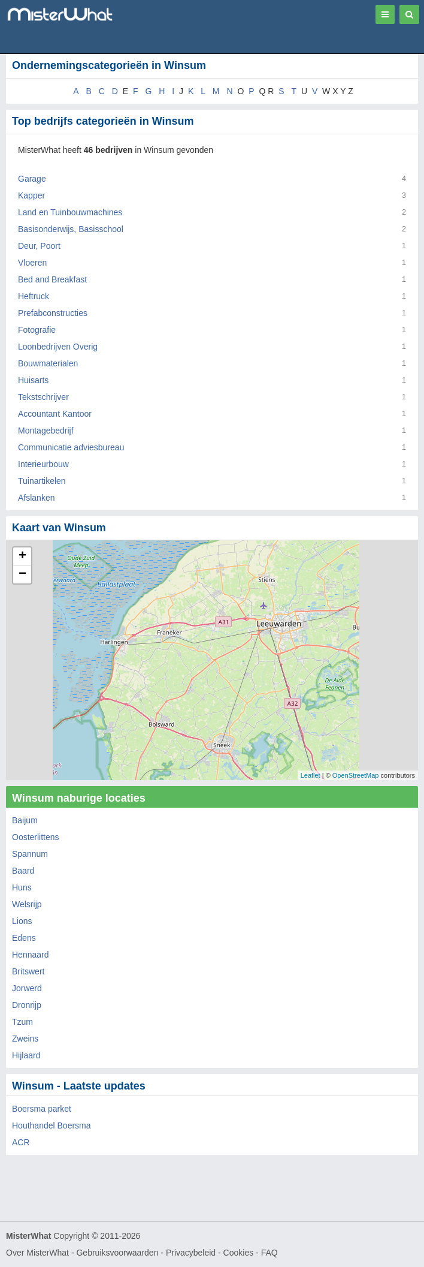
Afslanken (36, 497)
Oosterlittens (35, 837)
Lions (22, 921)
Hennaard (30, 954)
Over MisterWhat (37, 1252)
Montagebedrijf (46, 430)
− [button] (22, 574)
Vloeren (32, 262)
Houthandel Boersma (51, 1125)
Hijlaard (26, 1055)
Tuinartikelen (42, 481)
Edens (24, 938)
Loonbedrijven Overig (58, 346)
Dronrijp (26, 1005)
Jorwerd (27, 988)
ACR (21, 1142)
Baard (23, 870)
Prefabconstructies (52, 313)
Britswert (28, 971)
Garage (32, 178)
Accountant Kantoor (55, 414)
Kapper (31, 195)
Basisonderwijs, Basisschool (70, 229)
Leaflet (310, 775)
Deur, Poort (39, 246)
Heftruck (33, 296)
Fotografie (37, 330)
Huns (22, 887)
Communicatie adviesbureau (71, 447)
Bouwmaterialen (48, 363)
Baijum (25, 820)
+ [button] (22, 556)
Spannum (30, 854)
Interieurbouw (43, 464)
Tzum (22, 1022)
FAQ (269, 1252)
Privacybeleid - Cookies (209, 1252)
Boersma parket (41, 1108)
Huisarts (33, 380)
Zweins (25, 1038)
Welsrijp (27, 904)
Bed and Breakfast (52, 279)
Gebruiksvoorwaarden (117, 1252)
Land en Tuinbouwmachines (70, 212)
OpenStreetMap (355, 775)
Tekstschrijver (43, 397)
